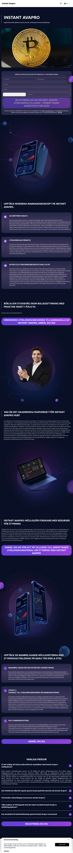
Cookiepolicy (59, 111)
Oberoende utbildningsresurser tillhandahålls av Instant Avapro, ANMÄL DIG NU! (36, 321)
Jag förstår (62, 844)
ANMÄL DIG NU (36, 741)
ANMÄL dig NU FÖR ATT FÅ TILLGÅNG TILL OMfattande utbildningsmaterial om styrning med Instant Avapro (36, 550)
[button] (61, 3)
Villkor (43, 111)
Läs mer (6, 851)
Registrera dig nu (36, 824)
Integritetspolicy (49, 111)
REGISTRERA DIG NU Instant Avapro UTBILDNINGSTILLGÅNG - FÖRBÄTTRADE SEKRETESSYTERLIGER (36, 103)
